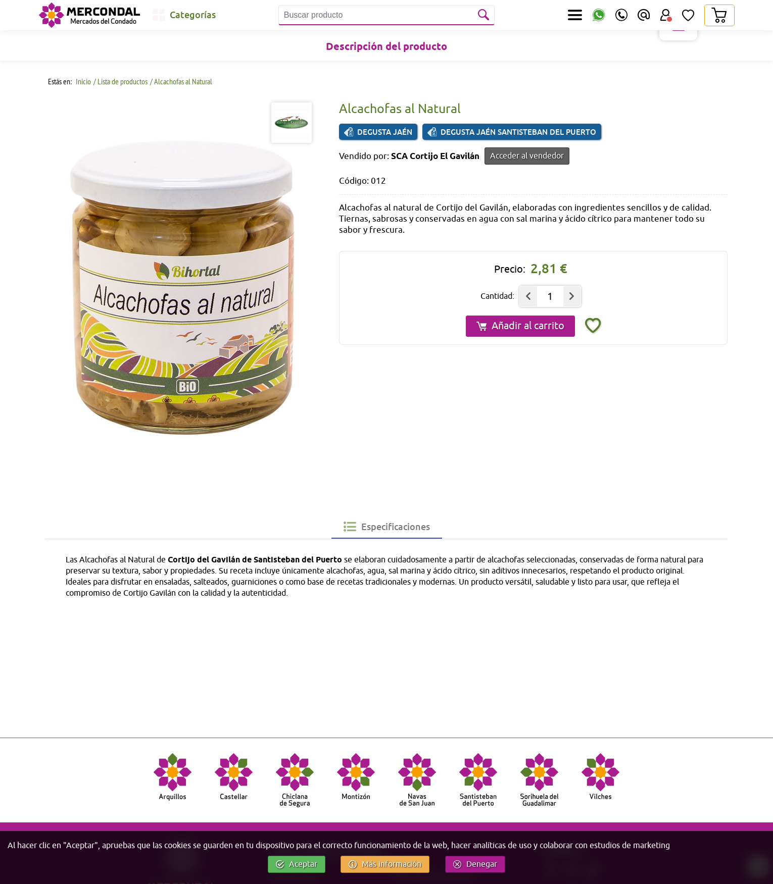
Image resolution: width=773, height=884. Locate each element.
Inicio (82, 81)
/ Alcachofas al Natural (181, 81)
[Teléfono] (621, 15)
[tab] (386, 526)
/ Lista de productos (120, 81)
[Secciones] (575, 15)
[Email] (644, 15)
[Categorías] (184, 15)
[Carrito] (719, 15)
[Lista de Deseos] (688, 15)
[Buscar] (484, 15)
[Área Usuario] (666, 15)
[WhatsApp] (598, 15)
